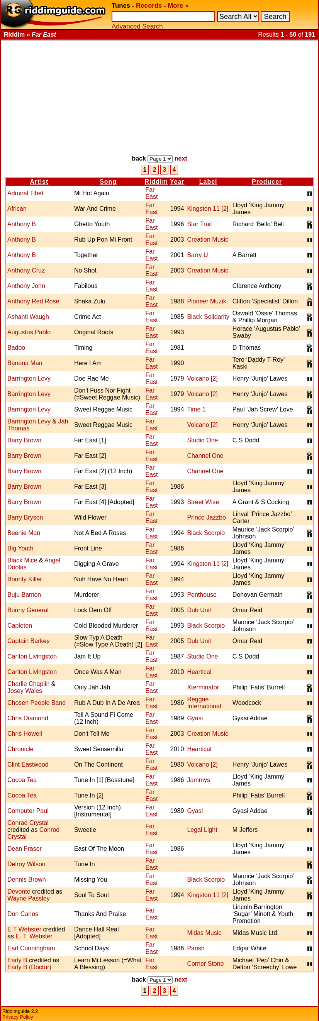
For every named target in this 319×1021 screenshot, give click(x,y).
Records (149, 5)
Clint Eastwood (28, 764)
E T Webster (24, 929)
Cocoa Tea (22, 780)
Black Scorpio (206, 533)
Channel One (205, 455)
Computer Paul (28, 811)
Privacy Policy (17, 1017)
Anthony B (21, 224)
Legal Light (202, 829)
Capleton (19, 625)
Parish (195, 948)
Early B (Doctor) (29, 967)
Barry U (197, 255)
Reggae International (204, 702)
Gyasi (195, 718)
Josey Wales (24, 690)
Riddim (156, 181)
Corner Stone (205, 963)
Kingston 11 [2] (207, 208)
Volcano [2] (202, 378)
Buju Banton (24, 594)
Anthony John (26, 286)
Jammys (198, 780)
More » (178, 5)
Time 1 (196, 409)
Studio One (202, 440)
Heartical (199, 672)
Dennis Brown (26, 879)
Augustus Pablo (29, 332)
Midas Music (204, 933)
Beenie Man (23, 533)
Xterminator (203, 687)
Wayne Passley (28, 898)
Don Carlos (22, 914)
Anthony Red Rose (33, 301)
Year (177, 181)
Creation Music (207, 239)
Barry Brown (24, 440)
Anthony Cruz (26, 270)
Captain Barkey (28, 641)
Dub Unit (199, 610)
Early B (17, 960)
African (17, 208)
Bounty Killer (24, 579)
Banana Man (24, 363)
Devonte (19, 891)
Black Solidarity (208, 316)
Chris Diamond (27, 718)
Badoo (16, 347)
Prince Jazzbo (206, 517)
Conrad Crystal (28, 823)
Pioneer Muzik (206, 301)
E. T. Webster (33, 936)
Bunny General (28, 610)
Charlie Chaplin (28, 684)
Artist (39, 181)
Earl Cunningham (31, 948)
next (181, 158)
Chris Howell (24, 733)
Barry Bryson (25, 517)
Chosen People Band (36, 702)
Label (208, 181)
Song (108, 181)
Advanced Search (137, 26)
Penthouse (202, 594)
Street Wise (203, 502)
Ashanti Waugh (28, 316)
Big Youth (20, 548)
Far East (151, 193)
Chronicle (20, 749)
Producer (267, 181)
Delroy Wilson (26, 864)
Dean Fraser (24, 848)
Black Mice (22, 560)
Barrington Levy (29, 378)
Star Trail (199, 224)
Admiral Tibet (25, 193)
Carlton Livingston (32, 656)
